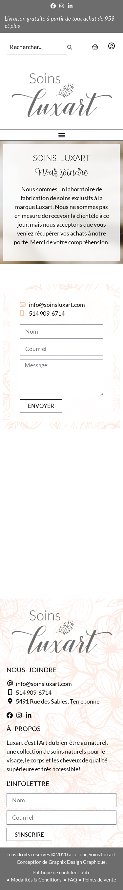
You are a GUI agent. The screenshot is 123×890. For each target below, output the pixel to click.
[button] (61, 135)
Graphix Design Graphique (77, 862)
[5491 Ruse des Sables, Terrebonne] (61, 504)
